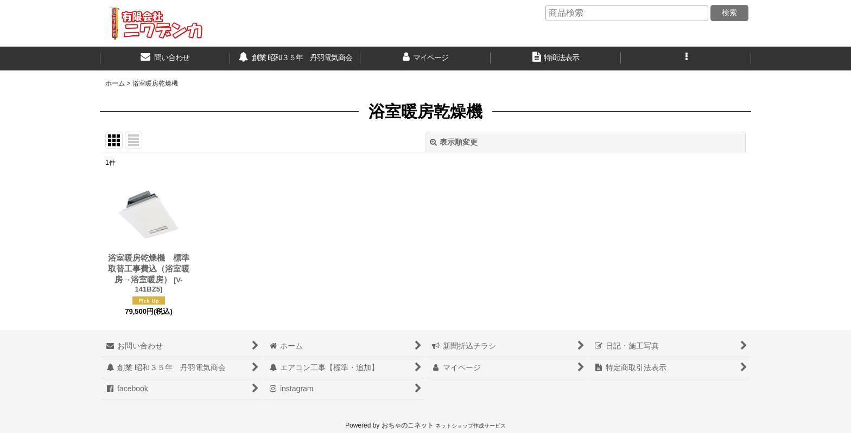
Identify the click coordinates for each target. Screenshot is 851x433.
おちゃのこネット (408, 425)
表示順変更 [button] (454, 142)
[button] (686, 58)
